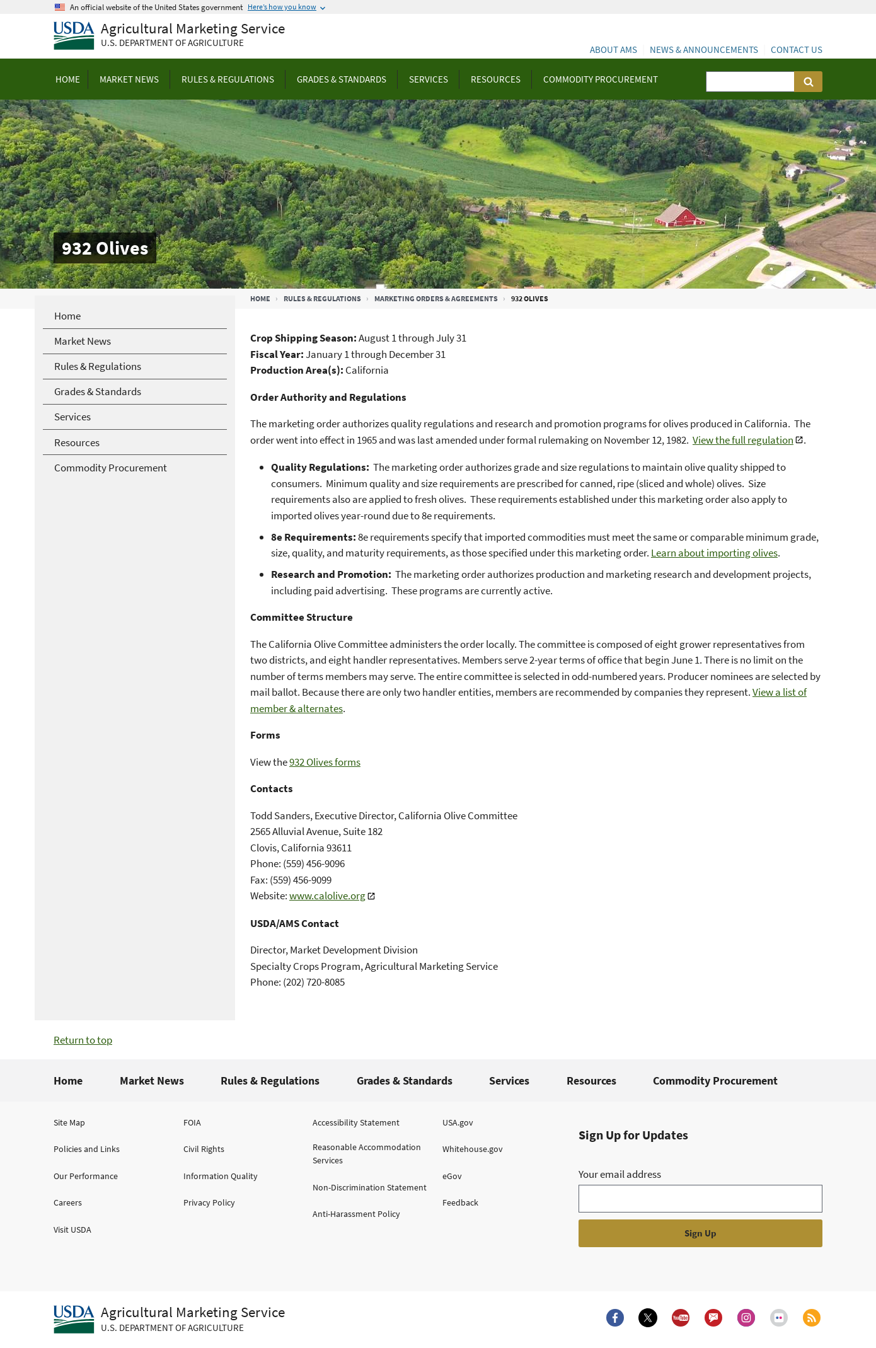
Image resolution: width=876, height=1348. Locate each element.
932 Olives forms (324, 762)
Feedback (460, 1202)
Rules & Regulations (322, 298)
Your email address (620, 1174)
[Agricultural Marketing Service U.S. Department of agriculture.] (169, 1319)
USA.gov (457, 1122)
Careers (68, 1202)
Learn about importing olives (714, 553)
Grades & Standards (404, 1080)
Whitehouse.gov (472, 1149)
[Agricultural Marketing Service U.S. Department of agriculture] (169, 36)
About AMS (613, 49)
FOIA (192, 1122)
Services (509, 1080)
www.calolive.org (327, 895)
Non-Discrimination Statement (370, 1187)
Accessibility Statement (356, 1122)
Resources (591, 1080)
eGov (452, 1176)
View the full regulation (743, 440)
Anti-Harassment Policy (356, 1213)
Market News (152, 1080)
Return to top (83, 1040)
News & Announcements (704, 49)
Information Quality (220, 1176)
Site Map (69, 1122)
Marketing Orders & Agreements (436, 298)
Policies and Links (87, 1149)
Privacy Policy (209, 1202)
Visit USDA (72, 1229)
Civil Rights (203, 1149)
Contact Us (796, 49)
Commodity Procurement (715, 1080)
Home (260, 298)
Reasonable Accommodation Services (367, 1153)
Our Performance (86, 1176)
